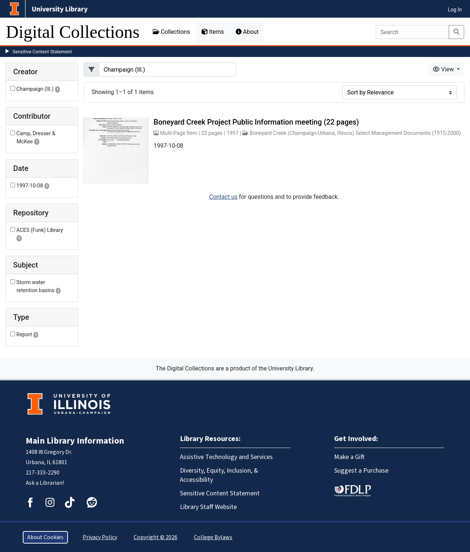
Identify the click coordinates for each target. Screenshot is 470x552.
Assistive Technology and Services (226, 457)
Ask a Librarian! (45, 483)
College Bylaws (213, 537)
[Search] (412, 32)
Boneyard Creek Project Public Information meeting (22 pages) (256, 122)
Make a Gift (349, 457)
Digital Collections (73, 32)
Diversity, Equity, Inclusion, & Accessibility (219, 475)
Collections (171, 31)
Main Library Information (75, 440)
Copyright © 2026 (155, 537)
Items (213, 31)
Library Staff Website (208, 507)
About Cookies (45, 537)
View (444, 69)
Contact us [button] (223, 196)
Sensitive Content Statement (42, 51)
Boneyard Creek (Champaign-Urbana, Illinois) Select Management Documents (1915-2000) (355, 133)
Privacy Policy (100, 537)
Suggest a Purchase (361, 470)
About (247, 31)
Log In (455, 9)
